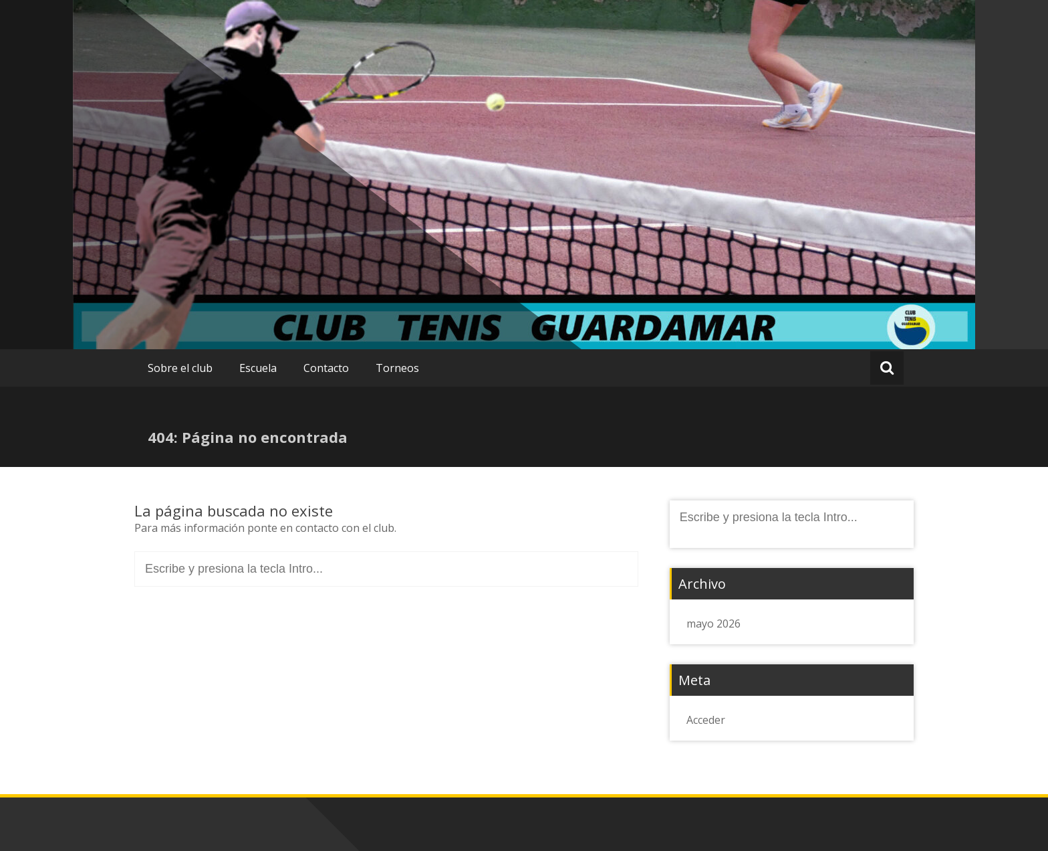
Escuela (258, 368)
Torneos (397, 368)
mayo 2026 (713, 623)
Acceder (705, 720)
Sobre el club (180, 368)
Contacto (326, 368)
